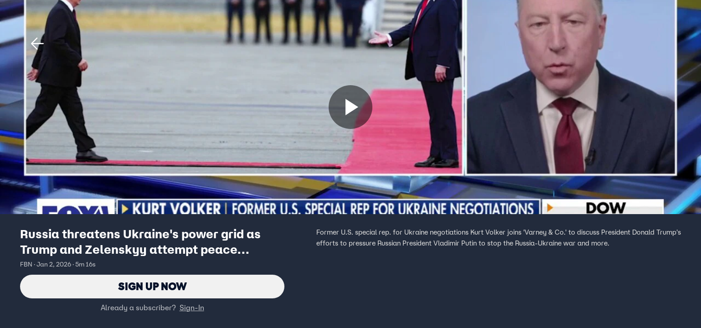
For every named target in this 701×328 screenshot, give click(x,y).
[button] (37, 43)
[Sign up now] (350, 107)
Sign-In (192, 307)
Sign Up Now (152, 286)
